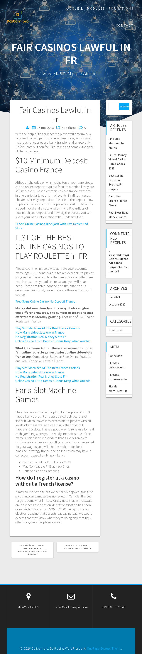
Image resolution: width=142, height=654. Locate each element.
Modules (96, 8)
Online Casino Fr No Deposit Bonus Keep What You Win (52, 341)
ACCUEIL (75, 8)
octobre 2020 (117, 304)
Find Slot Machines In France (116, 143)
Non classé (115, 330)
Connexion (115, 356)
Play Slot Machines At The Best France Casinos (47, 328)
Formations (121, 8)
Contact (124, 25)
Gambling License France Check (118, 200)
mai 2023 (114, 297)
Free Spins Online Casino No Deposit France (45, 301)
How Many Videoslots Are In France (39, 332)
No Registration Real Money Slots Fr (40, 337)
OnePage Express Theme (104, 648)
